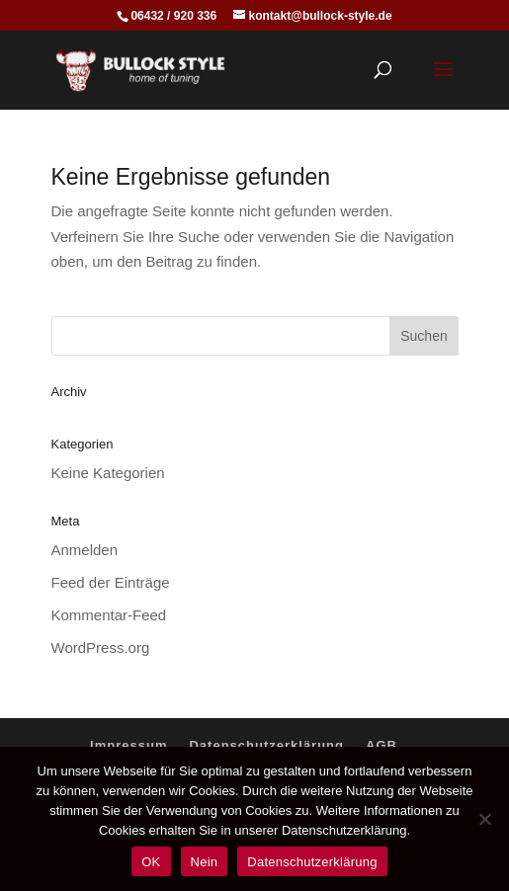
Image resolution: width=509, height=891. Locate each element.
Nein (204, 861)
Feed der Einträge (110, 582)
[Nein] (484, 819)
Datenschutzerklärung (266, 745)
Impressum (128, 745)
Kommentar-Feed (109, 615)
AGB (381, 745)
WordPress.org (100, 647)
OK (150, 861)
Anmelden (85, 549)
